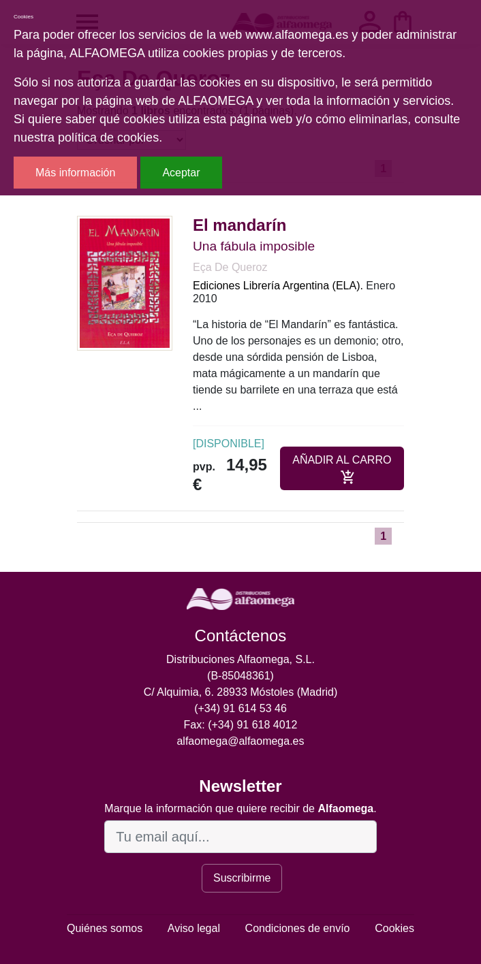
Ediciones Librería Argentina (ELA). (278, 285)
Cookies (394, 928)
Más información (75, 172)
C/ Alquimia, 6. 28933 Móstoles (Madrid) (241, 692)
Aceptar (181, 172)
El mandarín (239, 225)
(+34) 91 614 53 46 (240, 708)
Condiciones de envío (297, 928)
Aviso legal (194, 928)
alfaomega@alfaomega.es (240, 741)
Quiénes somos (104, 928)
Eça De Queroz (230, 267)
